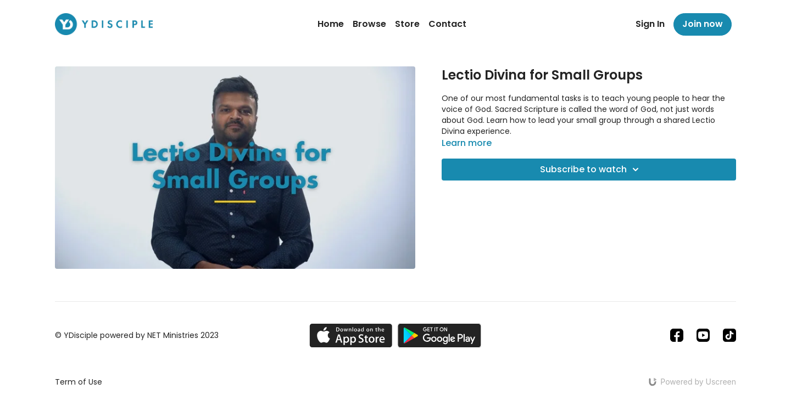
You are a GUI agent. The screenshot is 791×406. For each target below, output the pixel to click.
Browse (369, 24)
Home (330, 24)
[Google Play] (439, 335)
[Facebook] (676, 335)
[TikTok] (729, 335)
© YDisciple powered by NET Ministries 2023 (137, 335)
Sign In (650, 24)
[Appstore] (351, 335)
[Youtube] (703, 335)
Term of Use (78, 381)
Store (407, 24)
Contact (447, 24)
